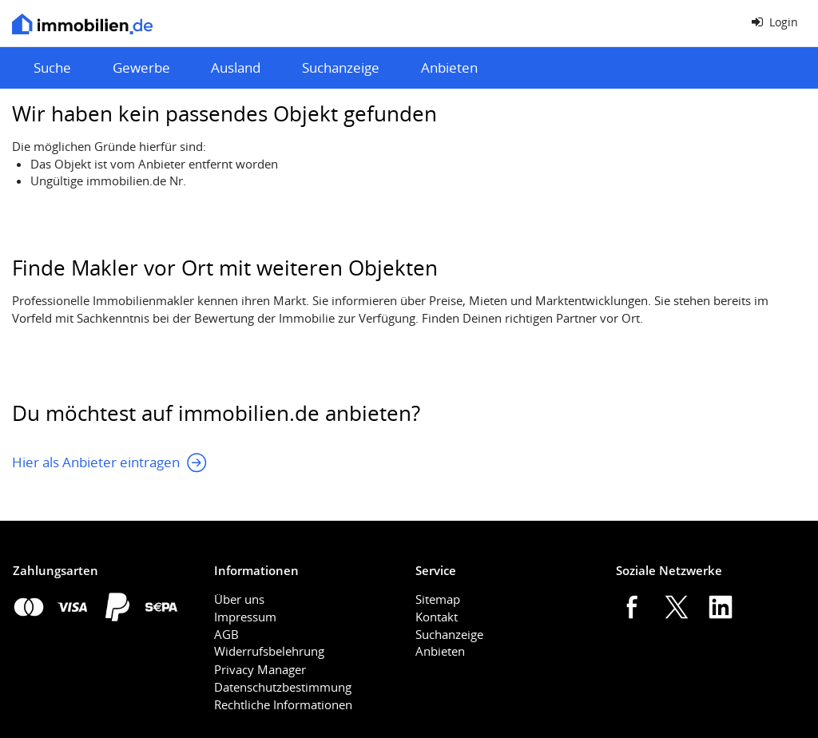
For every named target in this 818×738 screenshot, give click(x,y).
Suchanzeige (340, 67)
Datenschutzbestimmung (282, 687)
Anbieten (449, 67)
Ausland (235, 67)
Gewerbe (141, 67)
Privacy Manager (260, 669)
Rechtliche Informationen (283, 704)
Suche (52, 67)
